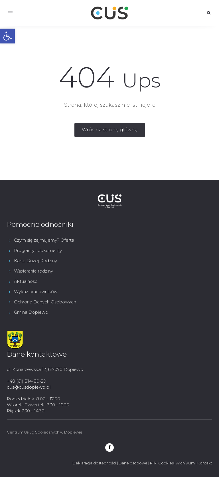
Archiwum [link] (185, 463)
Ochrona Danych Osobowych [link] (45, 302)
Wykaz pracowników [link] (36, 291)
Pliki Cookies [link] (162, 463)
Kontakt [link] (204, 463)
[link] (7, 36)
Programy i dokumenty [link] (38, 250)
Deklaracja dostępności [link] (94, 463)
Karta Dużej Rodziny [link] (35, 260)
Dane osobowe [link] (133, 463)
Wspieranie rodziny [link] (33, 271)
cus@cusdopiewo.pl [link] (28, 387)
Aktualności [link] (26, 281)
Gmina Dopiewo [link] (31, 312)
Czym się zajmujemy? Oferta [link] (44, 240)
